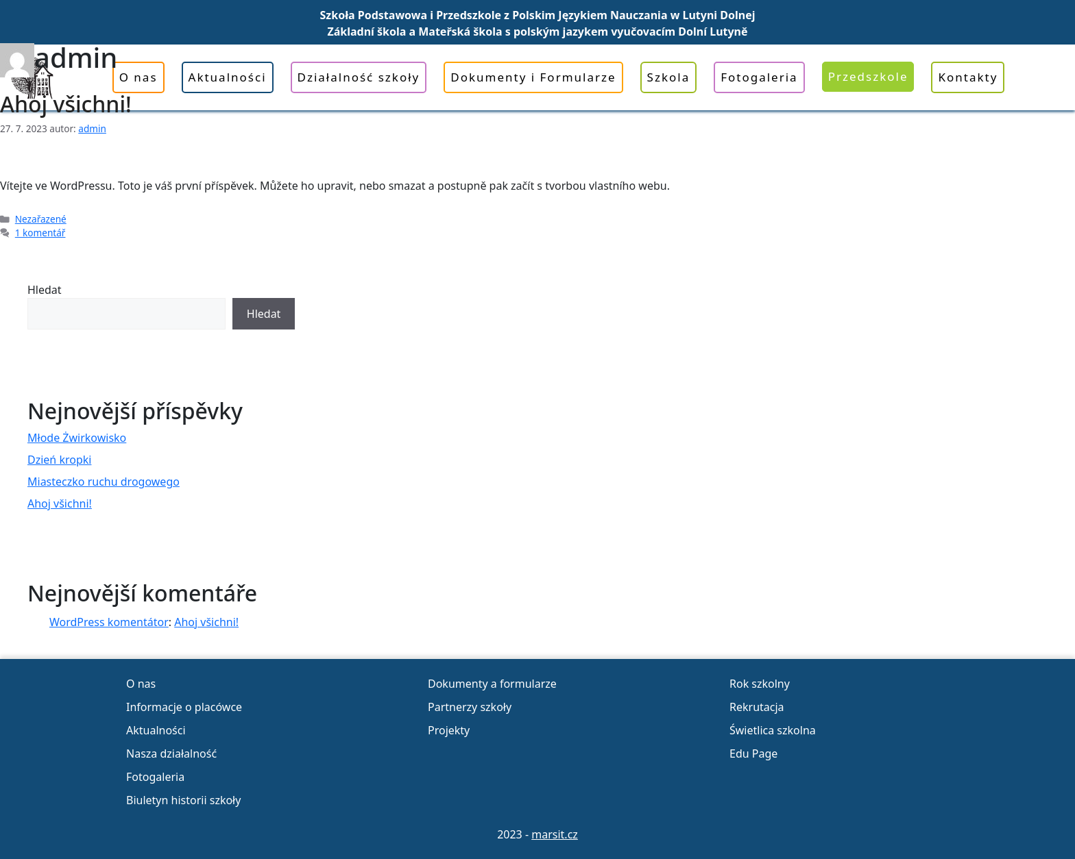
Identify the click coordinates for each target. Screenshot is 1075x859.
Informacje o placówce (184, 706)
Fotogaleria (155, 776)
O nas (141, 683)
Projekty (449, 730)
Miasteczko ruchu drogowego (103, 481)
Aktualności (156, 730)
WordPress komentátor (109, 622)
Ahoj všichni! (66, 104)
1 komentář (40, 232)
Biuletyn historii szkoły (183, 800)
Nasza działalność (171, 753)
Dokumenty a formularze (492, 683)
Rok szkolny (759, 683)
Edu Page (753, 753)
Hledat (44, 289)
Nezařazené (41, 218)
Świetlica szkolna (772, 730)
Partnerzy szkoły (469, 706)
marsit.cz (554, 834)
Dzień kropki (59, 459)
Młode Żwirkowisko (76, 437)
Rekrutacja (756, 706)
